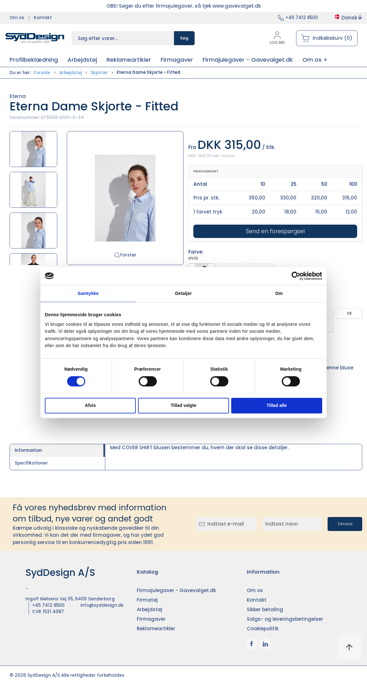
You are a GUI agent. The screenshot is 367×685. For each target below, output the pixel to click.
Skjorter (99, 73)
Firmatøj (147, 600)
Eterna (18, 96)
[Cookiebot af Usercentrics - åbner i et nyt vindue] (294, 275)
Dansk (348, 17)
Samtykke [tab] (88, 293)
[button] (315, 59)
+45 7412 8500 (302, 18)
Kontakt (43, 18)
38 (349, 313)
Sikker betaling (265, 609)
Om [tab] (279, 293)
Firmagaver (151, 619)
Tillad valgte (184, 405)
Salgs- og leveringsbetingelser (285, 619)
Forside (42, 73)
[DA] (35, 38)
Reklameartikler (156, 628)
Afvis (90, 405)
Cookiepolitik (263, 628)
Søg (184, 38)
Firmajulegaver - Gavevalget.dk (176, 590)
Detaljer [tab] (183, 293)
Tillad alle (277, 405)
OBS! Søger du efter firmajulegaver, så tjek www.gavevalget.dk (184, 6)
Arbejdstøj (70, 73)
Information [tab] (28, 450)
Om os (17, 18)
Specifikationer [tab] (31, 463)
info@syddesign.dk (102, 605)
